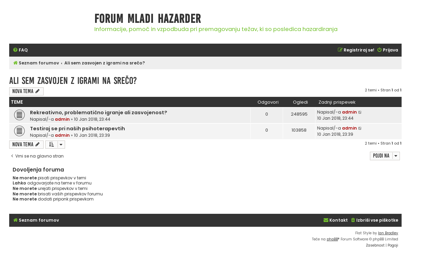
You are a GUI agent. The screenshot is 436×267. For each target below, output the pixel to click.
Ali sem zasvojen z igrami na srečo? (73, 80)
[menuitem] (20, 50)
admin (62, 119)
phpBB (332, 239)
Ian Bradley (388, 233)
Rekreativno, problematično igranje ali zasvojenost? (98, 112)
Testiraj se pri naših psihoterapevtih (77, 128)
